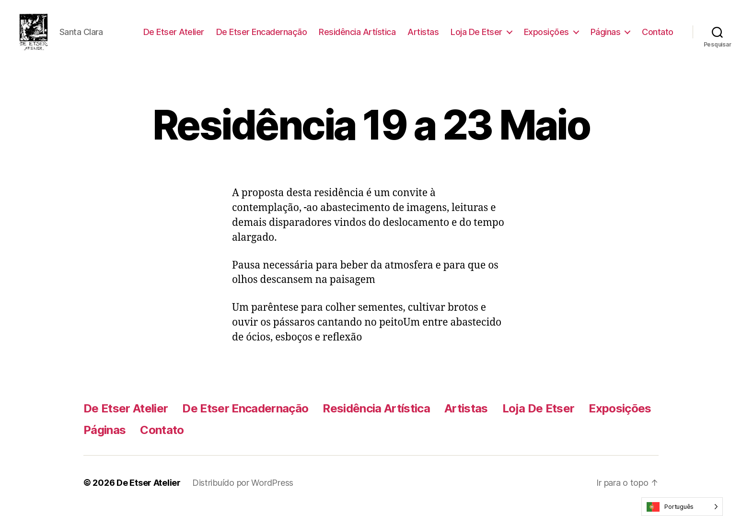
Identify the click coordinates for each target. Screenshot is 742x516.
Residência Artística (357, 35)
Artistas (423, 35)
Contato (657, 35)
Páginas (606, 35)
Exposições (546, 35)
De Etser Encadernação (261, 35)
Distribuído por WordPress (242, 489)
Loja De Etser (476, 35)
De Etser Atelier (173, 35)
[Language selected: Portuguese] (682, 506)
